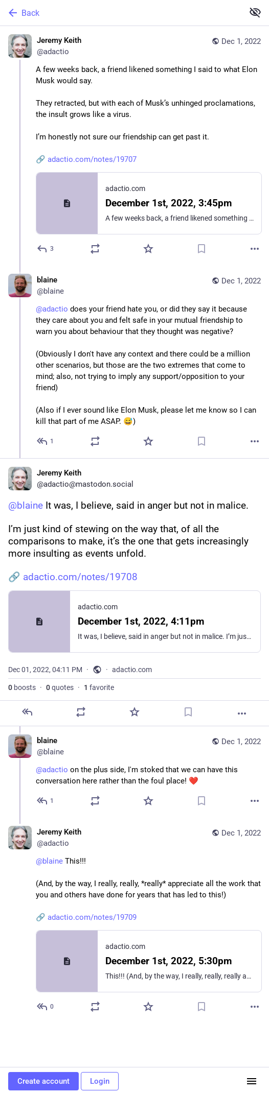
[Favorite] (148, 249)
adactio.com (132, 669)
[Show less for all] (255, 12)
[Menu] (251, 1081)
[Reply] (46, 249)
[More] (255, 249)
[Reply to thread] (46, 441)
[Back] (120, 13)
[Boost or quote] (95, 249)
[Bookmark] (201, 249)
